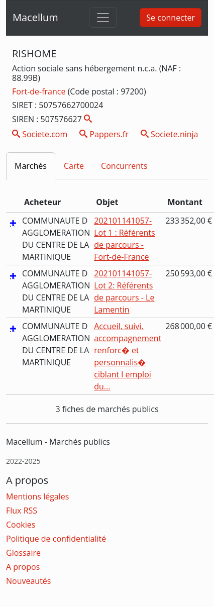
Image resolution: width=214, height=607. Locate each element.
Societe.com (39, 134)
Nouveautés (28, 580)
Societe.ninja (169, 134)
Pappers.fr (104, 134)
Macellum (35, 17)
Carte (74, 165)
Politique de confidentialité (56, 538)
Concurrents (124, 165)
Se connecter (170, 17)
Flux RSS (21, 510)
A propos (23, 566)
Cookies (20, 524)
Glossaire (23, 552)
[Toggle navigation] (103, 18)
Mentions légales (37, 496)
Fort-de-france (40, 91)
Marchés (31, 165)
